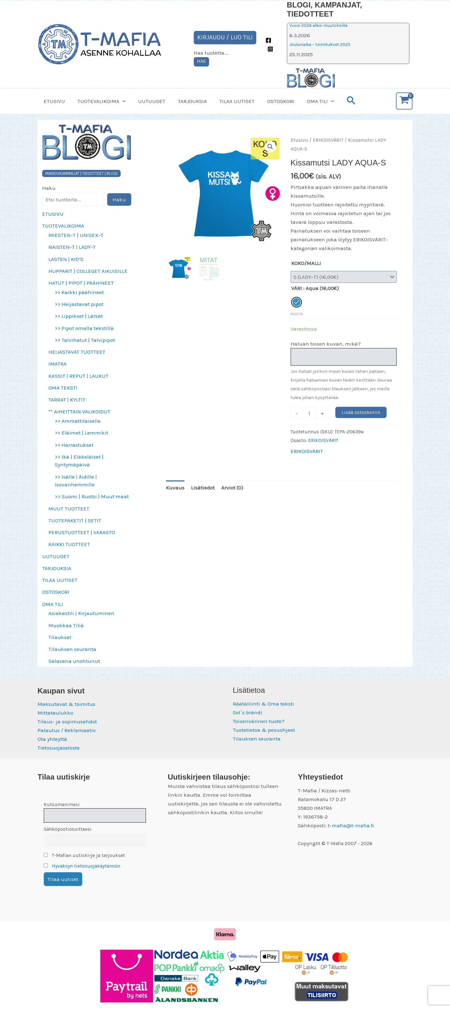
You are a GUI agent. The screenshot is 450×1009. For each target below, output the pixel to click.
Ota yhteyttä (52, 739)
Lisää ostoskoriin (361, 412)
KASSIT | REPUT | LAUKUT (78, 376)
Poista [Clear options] (297, 314)
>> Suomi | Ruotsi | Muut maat (92, 496)
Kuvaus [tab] (175, 488)
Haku (49, 188)
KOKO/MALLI (306, 263)
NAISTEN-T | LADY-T (72, 247)
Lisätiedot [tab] (203, 488)
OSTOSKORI (270, 101)
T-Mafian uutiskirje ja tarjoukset (84, 855)
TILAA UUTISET (228, 101)
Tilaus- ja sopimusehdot (67, 721)
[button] (120, 101)
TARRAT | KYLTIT (66, 399)
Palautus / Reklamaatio (67, 730)
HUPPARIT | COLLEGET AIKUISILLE (88, 271)
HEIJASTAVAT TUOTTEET (76, 352)
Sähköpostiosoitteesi (68, 829)
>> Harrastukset (74, 445)
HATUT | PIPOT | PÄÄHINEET (81, 283)
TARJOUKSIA (185, 101)
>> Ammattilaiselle (78, 421)
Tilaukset (59, 637)
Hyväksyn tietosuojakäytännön (86, 866)
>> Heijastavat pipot (79, 304)
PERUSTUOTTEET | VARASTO (81, 532)
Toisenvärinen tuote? (258, 721)
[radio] (296, 302)
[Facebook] (268, 40)
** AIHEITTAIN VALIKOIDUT (79, 411)
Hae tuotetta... (211, 53)
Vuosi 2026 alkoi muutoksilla (318, 25)
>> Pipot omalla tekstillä (84, 328)
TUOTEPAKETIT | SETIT (74, 520)
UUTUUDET (147, 101)
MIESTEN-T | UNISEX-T (75, 235)
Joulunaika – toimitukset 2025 (319, 44)
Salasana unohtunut (74, 661)
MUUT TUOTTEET (68, 508)
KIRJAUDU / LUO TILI (225, 37)
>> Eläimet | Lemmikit (81, 433)
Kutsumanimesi (62, 804)
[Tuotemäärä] (309, 413)
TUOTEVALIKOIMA (99, 101)
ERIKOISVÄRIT (328, 140)
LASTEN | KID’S (65, 259)
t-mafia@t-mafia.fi (351, 825)
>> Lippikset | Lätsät (79, 316)
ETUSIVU (53, 101)
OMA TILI (308, 101)
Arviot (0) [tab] (232, 488)
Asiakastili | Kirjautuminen (81, 613)
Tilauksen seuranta (72, 649)
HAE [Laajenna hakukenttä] (201, 61)
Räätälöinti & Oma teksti (263, 704)
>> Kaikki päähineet (79, 292)
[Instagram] (270, 49)
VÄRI (296, 288)
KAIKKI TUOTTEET (69, 544)
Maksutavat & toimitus (66, 704)
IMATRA (57, 364)
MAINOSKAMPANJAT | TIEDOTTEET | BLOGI (81, 173)
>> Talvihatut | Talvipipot (85, 340)
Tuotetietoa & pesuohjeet (264, 730)
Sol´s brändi (247, 712)
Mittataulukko (55, 713)
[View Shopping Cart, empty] (404, 101)
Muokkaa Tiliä (66, 625)
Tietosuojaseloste (59, 748)
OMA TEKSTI (63, 388)
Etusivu (299, 140)
